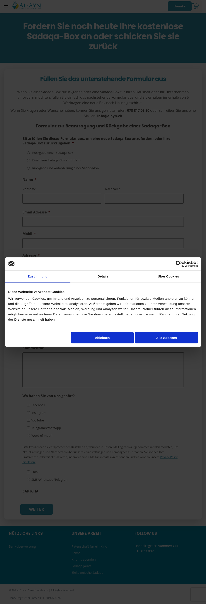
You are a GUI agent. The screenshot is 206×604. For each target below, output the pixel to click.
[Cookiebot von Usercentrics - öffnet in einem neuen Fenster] (179, 264)
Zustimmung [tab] (38, 276)
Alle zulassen (166, 338)
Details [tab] (103, 276)
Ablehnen (102, 338)
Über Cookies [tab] (168, 276)
